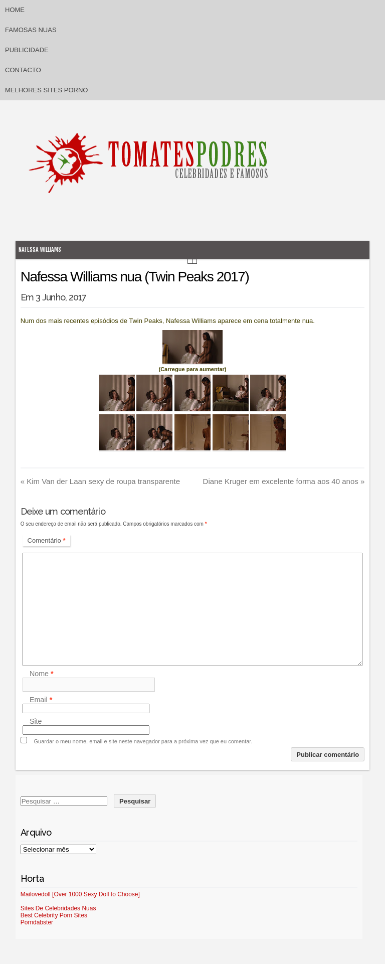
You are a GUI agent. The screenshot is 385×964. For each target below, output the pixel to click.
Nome (42, 674)
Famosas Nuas (31, 30)
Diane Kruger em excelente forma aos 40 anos (284, 481)
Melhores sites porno (46, 90)
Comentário (47, 540)
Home (15, 10)
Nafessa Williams (40, 249)
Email (41, 700)
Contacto (23, 70)
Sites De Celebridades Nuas (58, 908)
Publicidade (27, 50)
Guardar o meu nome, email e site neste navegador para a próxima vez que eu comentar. (143, 741)
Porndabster (37, 922)
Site (36, 721)
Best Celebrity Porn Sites (54, 915)
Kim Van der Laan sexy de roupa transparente (100, 481)
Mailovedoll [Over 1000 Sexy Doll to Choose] (80, 894)
